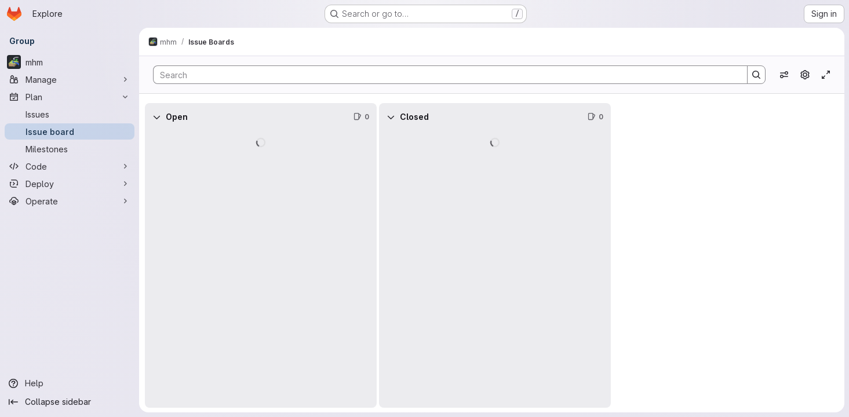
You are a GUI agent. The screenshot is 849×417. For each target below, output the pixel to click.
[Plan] (69, 97)
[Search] (444, 75)
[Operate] (69, 201)
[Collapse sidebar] (69, 402)
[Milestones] (69, 149)
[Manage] (69, 79)
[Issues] (69, 114)
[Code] (69, 166)
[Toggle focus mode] (826, 74)
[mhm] (69, 62)
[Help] (69, 383)
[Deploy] (69, 183)
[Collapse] (156, 117)
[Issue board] (69, 131)
